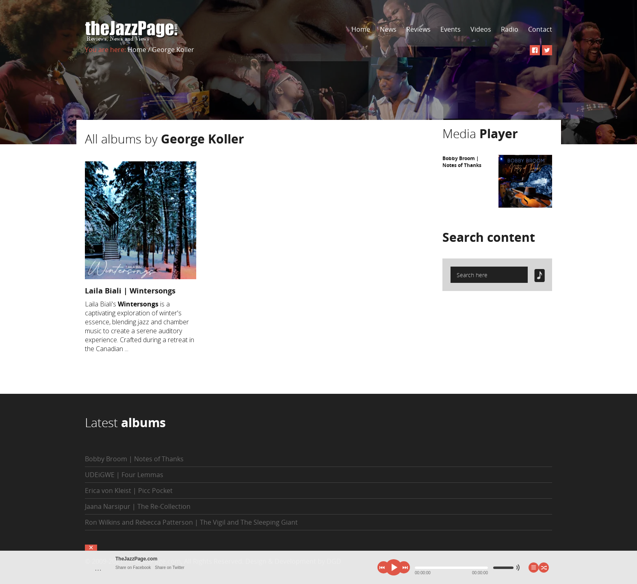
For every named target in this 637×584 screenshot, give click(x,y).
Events (450, 29)
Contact (540, 29)
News (388, 29)
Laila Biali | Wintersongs (130, 290)
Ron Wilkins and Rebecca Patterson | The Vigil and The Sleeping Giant (191, 522)
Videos (480, 29)
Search (488, 237)
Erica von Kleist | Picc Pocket (129, 490)
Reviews (418, 29)
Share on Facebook (133, 567)
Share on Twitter (169, 567)
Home (360, 29)
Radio (509, 29)
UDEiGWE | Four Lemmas (124, 474)
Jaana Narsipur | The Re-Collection (138, 506)
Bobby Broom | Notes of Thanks (461, 162)
